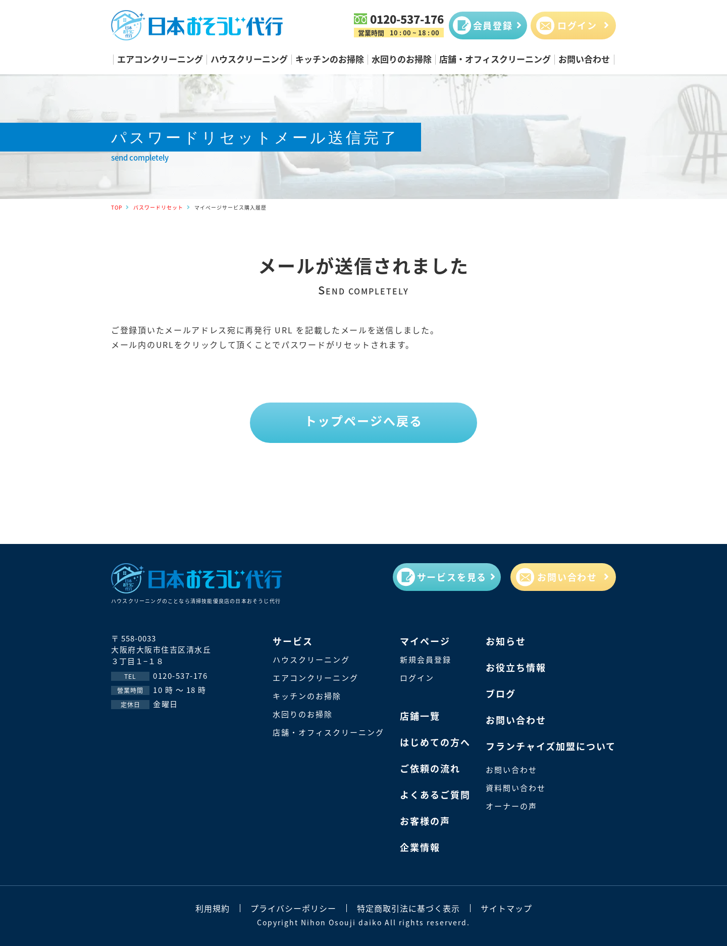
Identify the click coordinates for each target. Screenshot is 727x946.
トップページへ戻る (363, 420)
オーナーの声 (511, 806)
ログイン (417, 677)
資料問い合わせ (516, 787)
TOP (116, 207)
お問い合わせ (584, 59)
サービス (293, 641)
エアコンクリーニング (160, 59)
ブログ (501, 693)
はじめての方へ (435, 742)
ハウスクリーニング (249, 59)
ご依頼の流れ (430, 768)
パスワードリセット (158, 207)
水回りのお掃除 (402, 59)
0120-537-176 (407, 18)
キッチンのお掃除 (329, 59)
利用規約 (212, 908)
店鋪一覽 (420, 715)
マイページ (425, 641)
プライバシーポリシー (293, 908)
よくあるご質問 (435, 794)
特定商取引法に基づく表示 (408, 908)
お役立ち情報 (516, 667)
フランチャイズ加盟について (551, 746)
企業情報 (420, 847)
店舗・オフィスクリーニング (495, 59)
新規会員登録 (425, 659)
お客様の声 (425, 820)
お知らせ (506, 641)
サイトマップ (506, 908)
